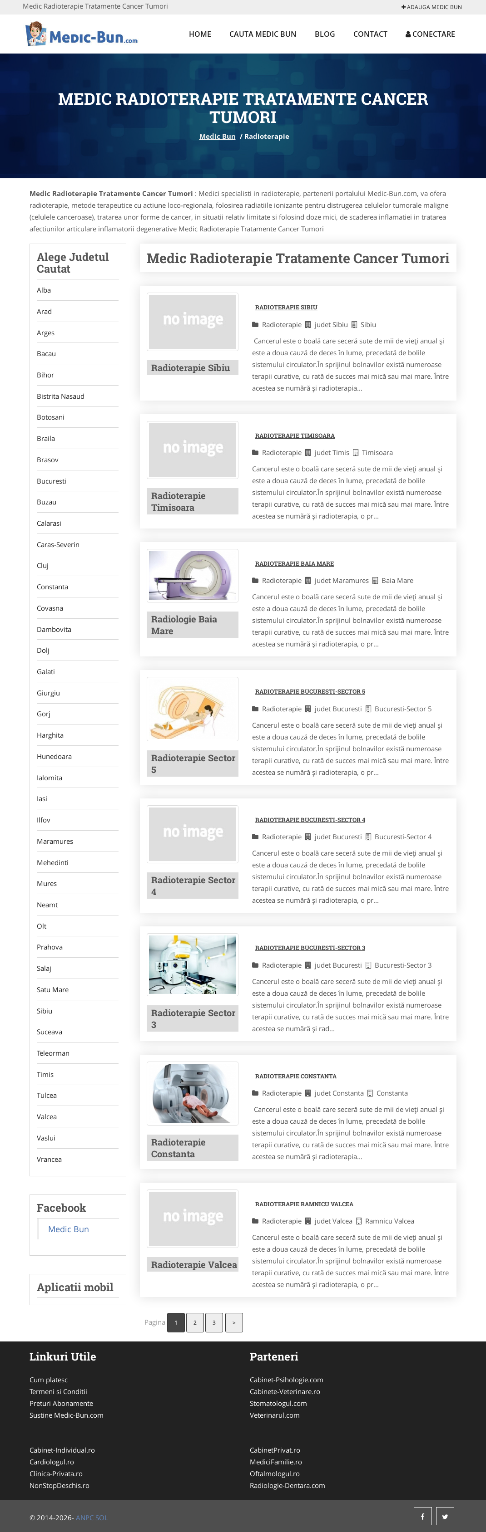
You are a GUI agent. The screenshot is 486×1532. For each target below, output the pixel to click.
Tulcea (47, 1100)
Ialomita (49, 780)
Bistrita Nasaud (60, 396)
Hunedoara (54, 759)
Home (200, 34)
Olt (41, 929)
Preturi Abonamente (61, 1403)
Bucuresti (51, 481)
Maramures (55, 844)
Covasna (50, 609)
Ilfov (43, 822)
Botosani (50, 417)
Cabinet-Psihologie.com (286, 1379)
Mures (47, 886)
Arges (46, 332)
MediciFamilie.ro (276, 1461)
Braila (46, 439)
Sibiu (44, 1014)
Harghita (50, 737)
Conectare (430, 34)
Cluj (43, 567)
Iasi (42, 801)
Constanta (52, 588)
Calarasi (49, 524)
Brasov (48, 460)
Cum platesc (49, 1379)
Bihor (45, 375)
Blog (325, 34)
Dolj (43, 652)
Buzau (46, 503)
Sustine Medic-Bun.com (67, 1414)
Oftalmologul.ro (275, 1473)
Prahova (50, 950)
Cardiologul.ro (52, 1461)
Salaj (44, 972)
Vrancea (49, 1164)
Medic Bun (217, 136)
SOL (101, 1517)
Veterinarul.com (275, 1414)
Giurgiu (48, 695)
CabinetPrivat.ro (275, 1449)
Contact (370, 34)
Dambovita (54, 631)
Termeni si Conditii (58, 1391)
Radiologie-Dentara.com (287, 1485)
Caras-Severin (58, 545)
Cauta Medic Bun (263, 34)
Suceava (49, 1036)
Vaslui (46, 1142)
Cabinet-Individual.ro (62, 1449)
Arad (44, 311)
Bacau (46, 353)
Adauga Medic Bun (432, 7)
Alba (44, 289)
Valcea (47, 1121)
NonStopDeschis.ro (59, 1485)
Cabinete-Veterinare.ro (285, 1391)
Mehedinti (53, 865)
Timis (45, 1078)
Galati (46, 673)
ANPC (85, 1517)
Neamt (47, 908)
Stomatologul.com (278, 1403)
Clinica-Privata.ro (56, 1473)
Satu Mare (53, 993)
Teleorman (53, 1057)
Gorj (43, 716)
